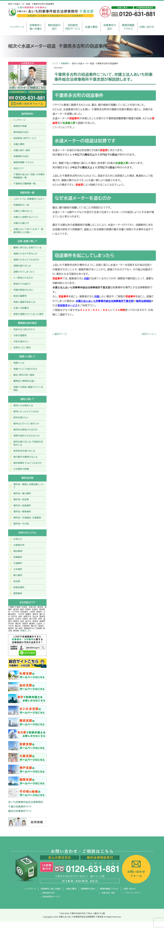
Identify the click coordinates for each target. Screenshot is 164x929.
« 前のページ (59, 334)
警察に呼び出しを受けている (27, 247)
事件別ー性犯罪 (21, 499)
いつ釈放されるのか (23, 278)
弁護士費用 (91, 27)
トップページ (17, 27)
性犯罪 (16, 581)
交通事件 (17, 563)
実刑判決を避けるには (24, 451)
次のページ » (149, 334)
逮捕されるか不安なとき (25, 253)
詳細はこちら (25, 631)
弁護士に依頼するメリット (25, 217)
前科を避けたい (21, 417)
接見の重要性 (20, 296)
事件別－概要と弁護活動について (28, 486)
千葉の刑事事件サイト (20, 806)
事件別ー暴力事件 (22, 493)
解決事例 (17, 551)
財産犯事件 (19, 587)
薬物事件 (17, 593)
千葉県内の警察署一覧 (24, 183)
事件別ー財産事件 (22, 505)
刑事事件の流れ (109, 27)
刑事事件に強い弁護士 (36, 27)
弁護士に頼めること (23, 211)
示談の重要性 (20, 335)
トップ (55, 63)
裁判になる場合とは (23, 405)
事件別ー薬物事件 (22, 511)
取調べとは (18, 363)
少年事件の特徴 (21, 469)
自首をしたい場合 (22, 347)
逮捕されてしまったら (24, 272)
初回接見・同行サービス (24, 138)
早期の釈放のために (23, 290)
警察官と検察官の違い (24, 381)
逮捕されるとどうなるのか (26, 259)
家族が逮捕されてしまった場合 (28, 314)
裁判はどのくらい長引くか (26, 423)
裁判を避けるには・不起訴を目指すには (28, 443)
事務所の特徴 (20, 126)
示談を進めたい (21, 341)
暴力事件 (17, 575)
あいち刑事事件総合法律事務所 (25, 802)
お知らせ (17, 539)
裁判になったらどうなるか (26, 411)
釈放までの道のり (22, 284)
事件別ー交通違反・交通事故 (27, 517)
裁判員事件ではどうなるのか (27, 463)
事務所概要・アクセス (23, 162)
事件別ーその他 (21, 523)
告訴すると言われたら (24, 329)
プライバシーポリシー (133, 893)
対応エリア (18, 168)
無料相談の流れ (54, 27)
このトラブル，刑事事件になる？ (28, 199)
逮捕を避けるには (22, 265)
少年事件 (17, 569)
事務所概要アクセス (128, 27)
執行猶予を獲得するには (25, 457)
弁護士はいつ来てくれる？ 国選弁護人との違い (28, 231)
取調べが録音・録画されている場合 (28, 388)
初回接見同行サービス (72, 27)
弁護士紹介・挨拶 (21, 150)
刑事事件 (65, 63)
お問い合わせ (146, 27)
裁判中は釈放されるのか (25, 429)
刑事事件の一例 (21, 205)
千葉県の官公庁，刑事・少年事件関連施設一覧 (29, 176)
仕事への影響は (21, 308)
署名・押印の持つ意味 (23, 375)
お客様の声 (19, 545)
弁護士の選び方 (21, 223)
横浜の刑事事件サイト (20, 811)
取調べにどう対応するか (25, 369)
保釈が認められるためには (26, 435)
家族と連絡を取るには (24, 302)
